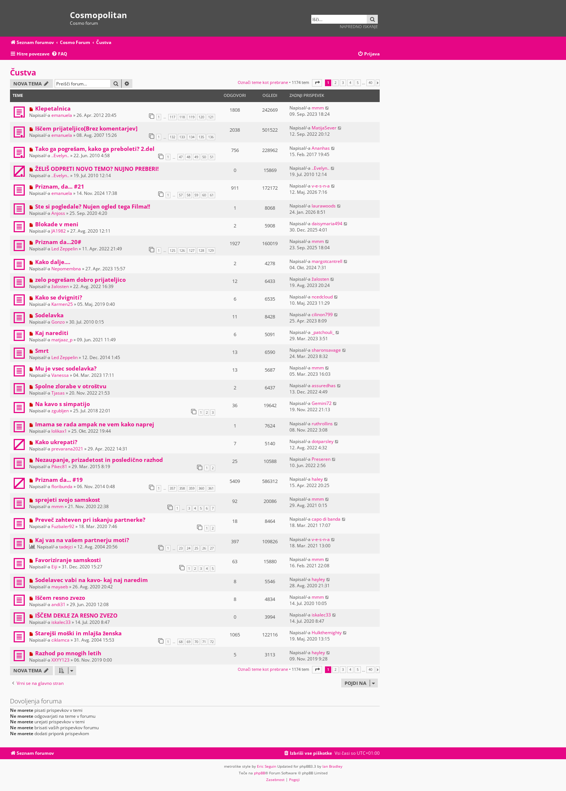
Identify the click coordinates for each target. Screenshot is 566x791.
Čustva (23, 72)
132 (172, 137)
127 (191, 250)
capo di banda (326, 519)
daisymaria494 (327, 223)
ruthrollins (322, 423)
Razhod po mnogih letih (68, 653)
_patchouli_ (323, 332)
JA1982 (58, 231)
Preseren (321, 459)
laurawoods (324, 206)
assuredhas (324, 385)
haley (317, 479)
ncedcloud (322, 297)
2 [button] (335, 83)
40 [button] (370, 83)
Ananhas (321, 148)
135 (201, 137)
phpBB (259, 772)
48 (188, 157)
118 (182, 117)
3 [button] (343, 83)
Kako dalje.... (52, 262)
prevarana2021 (67, 449)
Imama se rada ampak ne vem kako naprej (94, 424)
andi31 (58, 604)
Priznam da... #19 (59, 479)
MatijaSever (324, 128)
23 (181, 548)
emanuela (61, 115)
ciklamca (60, 640)
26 (204, 548)
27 (212, 548)
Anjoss (58, 213)
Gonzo (58, 322)
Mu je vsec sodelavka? (65, 368)
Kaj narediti (51, 333)
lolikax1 (59, 431)
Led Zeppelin (64, 249)
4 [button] (350, 83)
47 (181, 157)
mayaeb (59, 587)
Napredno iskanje (359, 26)
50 (204, 157)
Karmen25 (62, 304)
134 (191, 137)
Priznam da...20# (58, 242)
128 (201, 250)
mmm (318, 108)
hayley (318, 579)
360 (201, 488)
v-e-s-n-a (321, 186)
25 (196, 548)
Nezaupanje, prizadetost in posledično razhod (99, 459)
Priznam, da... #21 (59, 186)
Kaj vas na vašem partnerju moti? (82, 540)
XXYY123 (60, 660)
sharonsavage (326, 350)
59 (196, 195)
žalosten (60, 286)
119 (191, 117)
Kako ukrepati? (56, 442)
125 (172, 250)
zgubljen (60, 411)
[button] (317, 82)
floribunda (61, 486)
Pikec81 (59, 466)
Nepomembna (66, 269)
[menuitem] (59, 54)
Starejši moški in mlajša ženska (78, 633)
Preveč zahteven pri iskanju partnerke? (90, 519)
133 (182, 137)
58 (188, 195)
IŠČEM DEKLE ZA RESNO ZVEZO (76, 615)
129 (211, 250)
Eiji (54, 567)
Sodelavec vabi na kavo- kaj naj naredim (91, 580)
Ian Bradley (332, 766)
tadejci (66, 547)
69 (188, 641)
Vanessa (60, 375)
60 (204, 195)
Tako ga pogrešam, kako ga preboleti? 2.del (95, 148)
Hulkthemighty (327, 632)
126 (182, 250)
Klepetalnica (53, 108)
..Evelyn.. (60, 155)
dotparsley (322, 441)
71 (204, 641)
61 (212, 195)
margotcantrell (327, 261)
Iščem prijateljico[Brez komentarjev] (86, 128)
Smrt (42, 350)
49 (196, 157)
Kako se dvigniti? (58, 297)
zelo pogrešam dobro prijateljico (80, 279)
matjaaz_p (61, 340)
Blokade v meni (56, 224)
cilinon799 (322, 314)
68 (181, 641)
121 (211, 117)
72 (212, 641)
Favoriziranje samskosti (68, 560)
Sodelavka (49, 315)
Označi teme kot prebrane (263, 82)
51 (212, 157)
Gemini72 (322, 403)
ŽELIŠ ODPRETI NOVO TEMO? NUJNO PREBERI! (97, 168)
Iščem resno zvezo (60, 597)
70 (196, 641)
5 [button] (358, 83)
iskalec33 (61, 622)
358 (182, 488)
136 (211, 137)
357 (172, 488)
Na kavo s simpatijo (62, 404)
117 (172, 117)
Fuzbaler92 (62, 526)
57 (181, 195)
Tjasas (58, 393)
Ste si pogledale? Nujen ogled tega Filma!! (92, 206)
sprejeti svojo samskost (67, 499)
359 (191, 488)
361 (211, 488)
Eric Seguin (266, 766)
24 (188, 548)
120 (201, 117)
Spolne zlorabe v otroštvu (70, 386)
